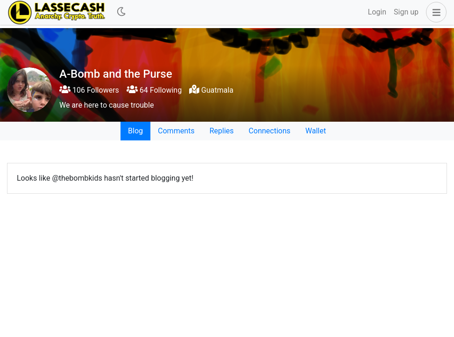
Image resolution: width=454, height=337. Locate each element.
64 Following (154, 90)
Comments (176, 130)
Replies (221, 130)
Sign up (406, 11)
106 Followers (89, 90)
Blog (135, 130)
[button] (434, 12)
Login (377, 11)
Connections (269, 130)
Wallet (315, 130)
